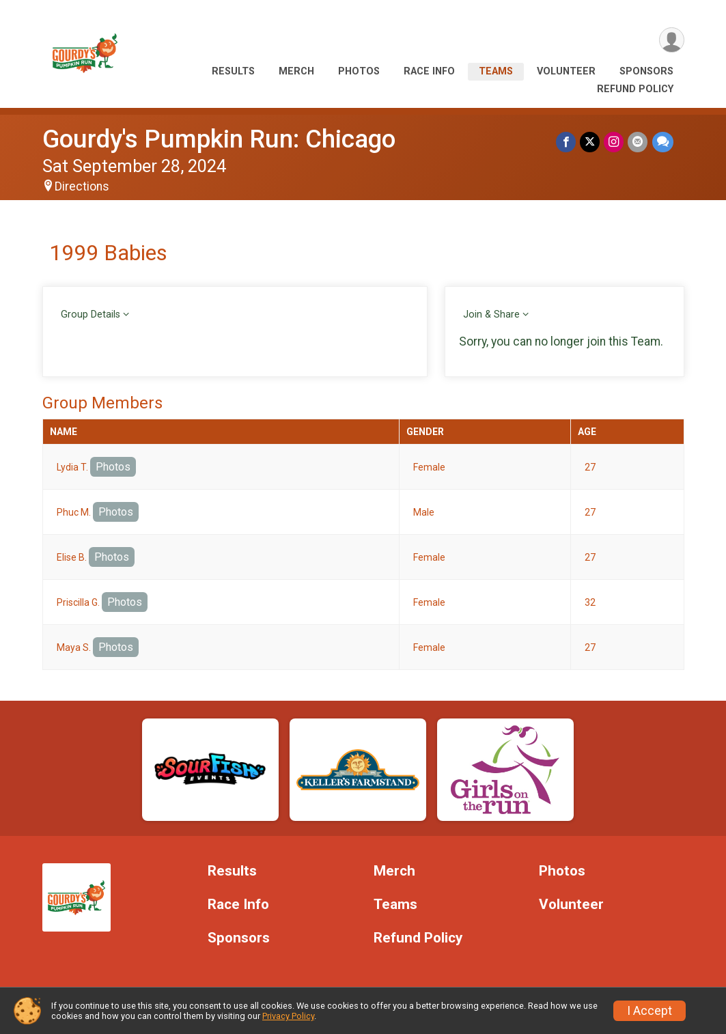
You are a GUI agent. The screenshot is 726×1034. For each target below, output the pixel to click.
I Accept (649, 1011)
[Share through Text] (662, 142)
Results (233, 71)
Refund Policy (635, 89)
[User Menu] (671, 40)
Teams (496, 71)
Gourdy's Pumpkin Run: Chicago (218, 139)
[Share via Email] (638, 142)
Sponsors (646, 71)
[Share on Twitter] (590, 142)
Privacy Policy (288, 1016)
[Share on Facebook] (566, 142)
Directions (82, 186)
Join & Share (491, 314)
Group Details (90, 314)
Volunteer (566, 71)
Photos (359, 71)
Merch (296, 71)
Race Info (429, 71)
